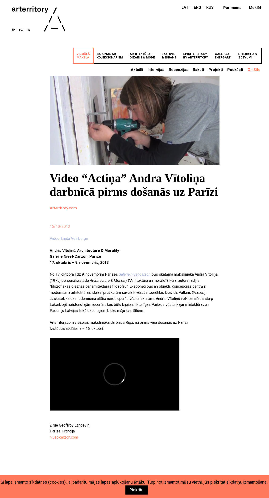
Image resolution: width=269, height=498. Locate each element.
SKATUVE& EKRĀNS (168, 55)
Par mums (232, 7)
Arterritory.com (63, 208)
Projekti (215, 69)
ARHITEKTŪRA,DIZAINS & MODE (142, 55)
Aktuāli (137, 69)
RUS (210, 7)
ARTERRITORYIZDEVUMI (247, 55)
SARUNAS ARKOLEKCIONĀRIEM (110, 55)
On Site (254, 69)
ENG (197, 7)
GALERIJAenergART (223, 55)
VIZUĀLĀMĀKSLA (83, 55)
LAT (185, 7)
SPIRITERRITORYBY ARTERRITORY (195, 55)
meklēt (255, 7)
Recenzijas (178, 69)
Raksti (198, 69)
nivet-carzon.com (64, 437)
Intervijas (156, 69)
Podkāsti (235, 69)
